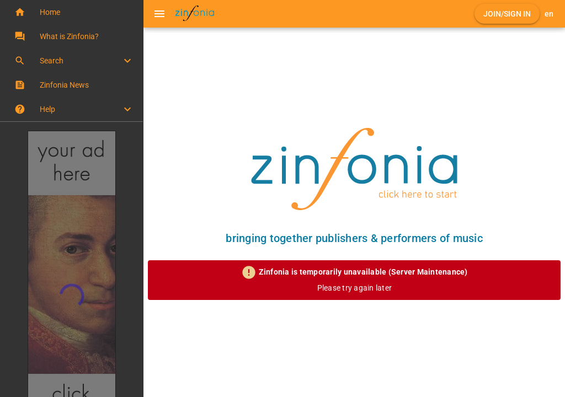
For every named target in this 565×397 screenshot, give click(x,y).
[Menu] (159, 13)
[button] (71, 12)
